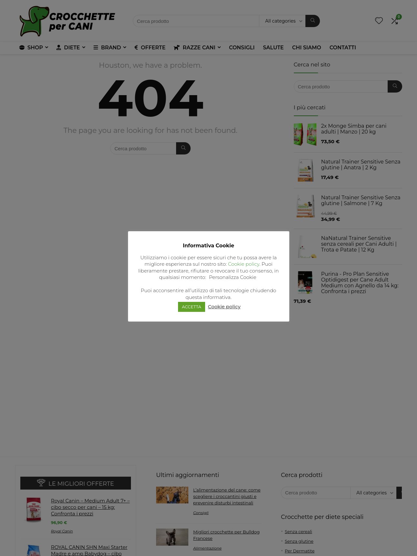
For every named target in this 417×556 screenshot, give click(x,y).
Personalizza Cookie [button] (232, 277)
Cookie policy (243, 264)
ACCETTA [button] (191, 306)
